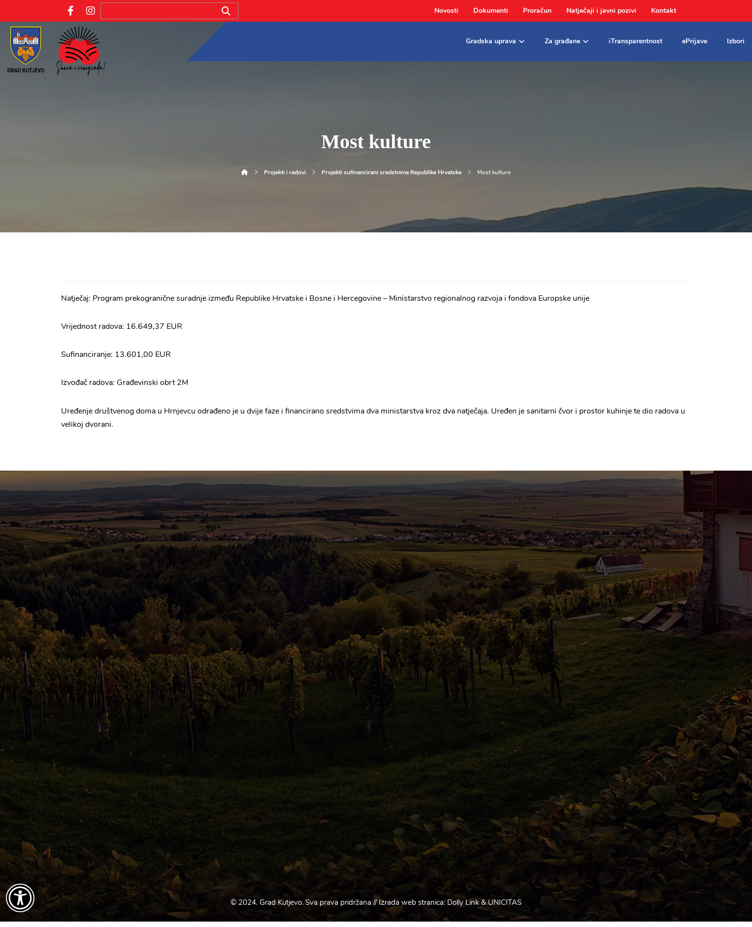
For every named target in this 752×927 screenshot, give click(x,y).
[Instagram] (90, 11)
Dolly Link (463, 908)
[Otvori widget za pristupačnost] (20, 898)
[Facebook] (71, 11)
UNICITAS (505, 908)
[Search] (226, 11)
